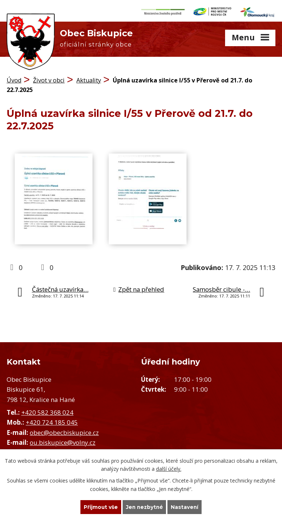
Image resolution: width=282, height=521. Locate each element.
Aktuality (88, 79)
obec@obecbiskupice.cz (64, 430)
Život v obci (49, 79)
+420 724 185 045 (52, 421)
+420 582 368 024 (47, 410)
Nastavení (186, 506)
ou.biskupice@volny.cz (62, 440)
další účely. (168, 468)
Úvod (14, 79)
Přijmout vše (100, 506)
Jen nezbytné (144, 506)
